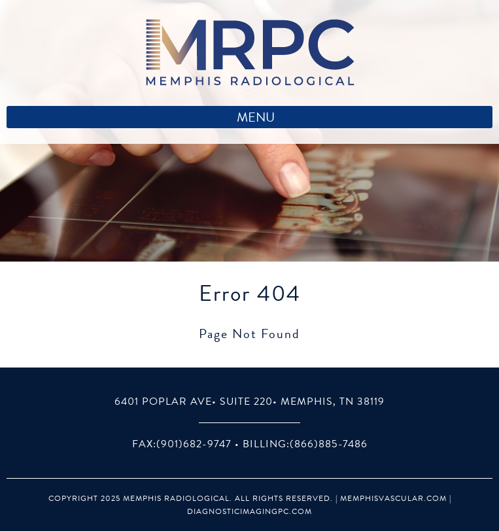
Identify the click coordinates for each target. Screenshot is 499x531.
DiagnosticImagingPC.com (249, 511)
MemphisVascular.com (393, 498)
